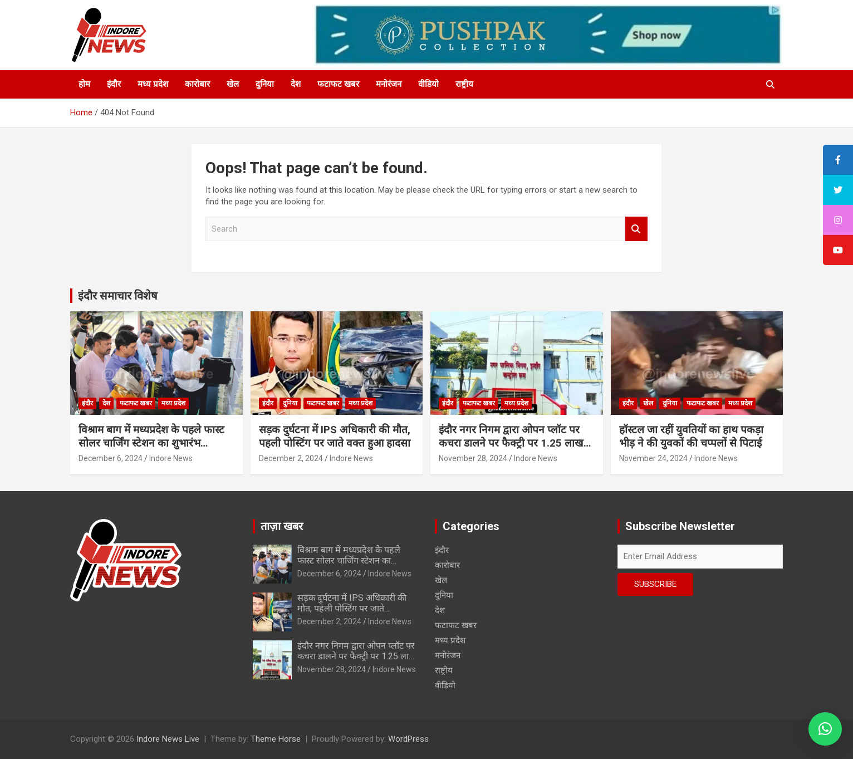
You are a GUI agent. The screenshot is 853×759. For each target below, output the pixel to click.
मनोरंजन (388, 84)
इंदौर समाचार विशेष (118, 295)
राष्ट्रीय (464, 84)
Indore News (171, 458)
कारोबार (197, 84)
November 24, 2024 (653, 458)
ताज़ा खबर (282, 526)
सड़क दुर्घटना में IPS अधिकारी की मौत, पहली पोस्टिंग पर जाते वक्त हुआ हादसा (334, 436)
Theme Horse (276, 739)
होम (84, 84)
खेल (233, 84)
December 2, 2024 (291, 458)
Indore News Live (167, 739)
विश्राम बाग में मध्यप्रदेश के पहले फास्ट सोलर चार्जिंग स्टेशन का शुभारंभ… (151, 436)
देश (296, 84)
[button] (825, 729)
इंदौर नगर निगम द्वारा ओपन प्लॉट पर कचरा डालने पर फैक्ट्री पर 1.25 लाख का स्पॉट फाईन (511, 443)
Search (636, 229)
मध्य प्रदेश (153, 84)
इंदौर (114, 84)
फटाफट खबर (338, 84)
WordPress (408, 739)
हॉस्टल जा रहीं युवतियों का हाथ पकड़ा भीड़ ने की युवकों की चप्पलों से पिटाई (692, 436)
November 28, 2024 (473, 458)
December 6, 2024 (111, 458)
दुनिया (265, 84)
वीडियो (428, 84)
